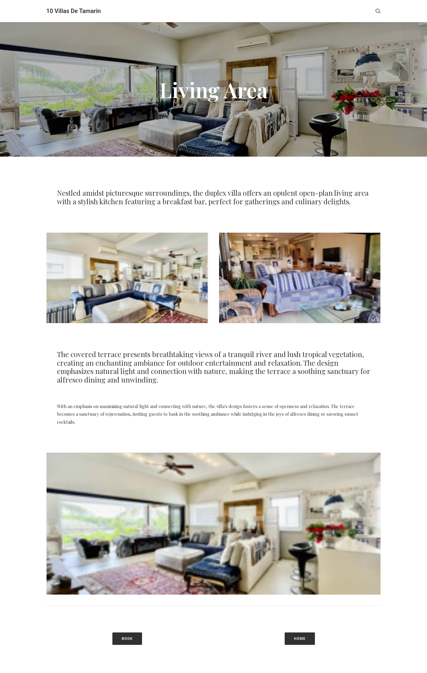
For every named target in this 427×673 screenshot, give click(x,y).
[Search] (378, 11)
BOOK (127, 614)
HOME (300, 614)
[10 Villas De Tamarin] (73, 11)
